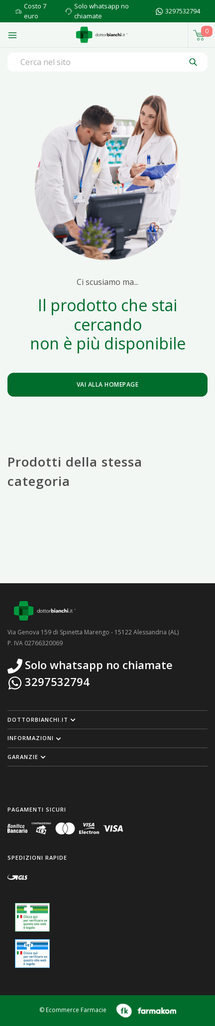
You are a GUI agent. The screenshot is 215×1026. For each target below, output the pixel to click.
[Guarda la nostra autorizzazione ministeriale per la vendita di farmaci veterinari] (32, 953)
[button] (107, 719)
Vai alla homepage (108, 384)
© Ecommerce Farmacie (73, 1010)
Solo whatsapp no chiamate (101, 10)
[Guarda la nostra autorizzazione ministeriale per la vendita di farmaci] (32, 917)
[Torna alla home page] (102, 34)
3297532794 (182, 10)
